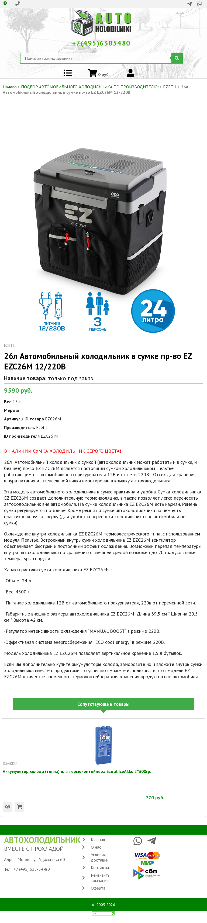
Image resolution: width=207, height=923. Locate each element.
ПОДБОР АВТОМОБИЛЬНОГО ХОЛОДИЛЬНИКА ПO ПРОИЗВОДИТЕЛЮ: (90, 86)
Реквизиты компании (101, 877)
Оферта (98, 888)
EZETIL (170, 86)
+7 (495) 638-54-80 (31, 869)
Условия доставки (99, 857)
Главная (98, 839)
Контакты (100, 867)
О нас (96, 847)
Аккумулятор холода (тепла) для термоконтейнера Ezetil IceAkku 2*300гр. (77, 771)
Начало (10, 86)
